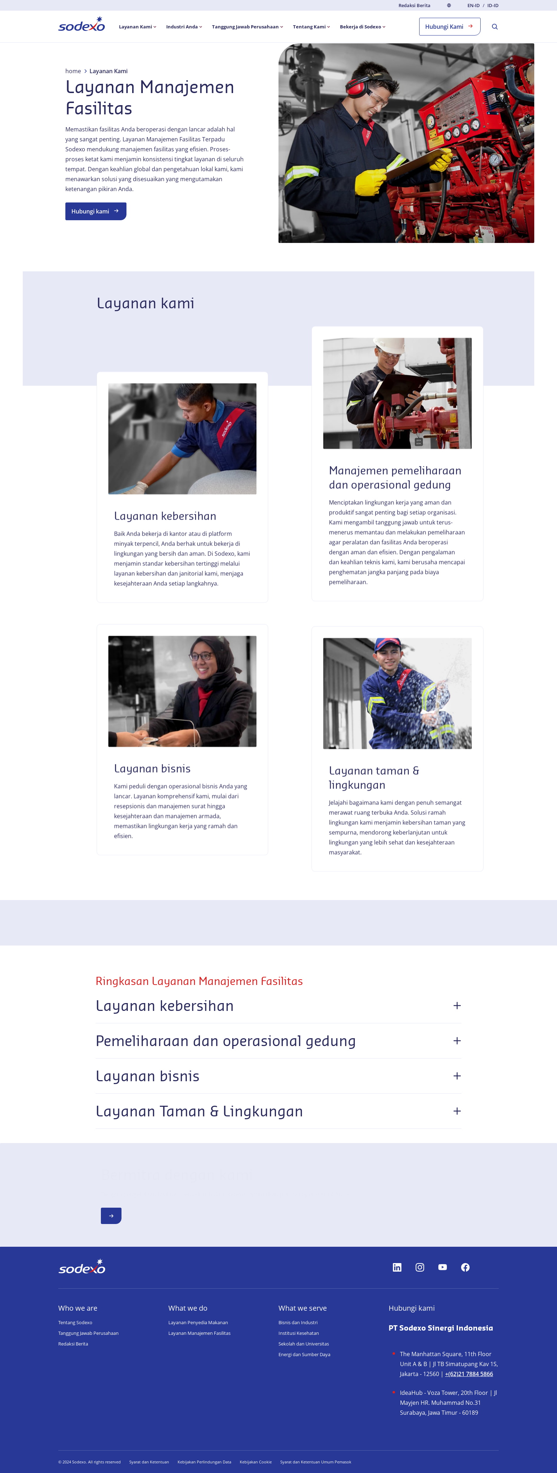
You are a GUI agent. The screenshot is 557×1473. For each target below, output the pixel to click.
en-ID (473, 5)
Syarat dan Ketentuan (149, 1461)
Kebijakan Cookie (256, 1461)
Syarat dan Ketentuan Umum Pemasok (315, 1461)
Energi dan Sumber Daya (304, 1354)
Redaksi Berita (415, 5)
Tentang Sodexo (75, 1322)
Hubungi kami (95, 210)
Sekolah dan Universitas (303, 1344)
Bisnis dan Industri (298, 1322)
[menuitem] (81, 25)
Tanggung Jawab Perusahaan (88, 1333)
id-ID (493, 5)
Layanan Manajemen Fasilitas (199, 1333)
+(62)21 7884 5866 (469, 1374)
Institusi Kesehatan (298, 1333)
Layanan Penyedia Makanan (198, 1322)
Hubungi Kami (450, 26)
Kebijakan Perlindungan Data (204, 1461)
